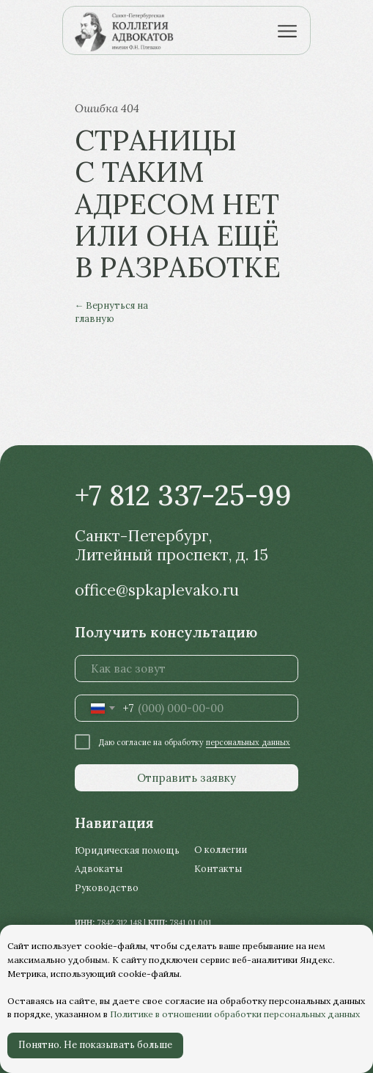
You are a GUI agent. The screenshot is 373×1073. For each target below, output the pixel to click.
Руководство (107, 887)
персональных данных (248, 742)
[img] (130, 30)
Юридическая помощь (127, 850)
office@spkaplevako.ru (157, 590)
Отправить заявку (186, 778)
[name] (186, 668)
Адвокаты (98, 868)
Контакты (218, 868)
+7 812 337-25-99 (183, 495)
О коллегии (220, 849)
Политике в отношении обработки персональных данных (235, 1013)
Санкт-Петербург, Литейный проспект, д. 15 (171, 545)
